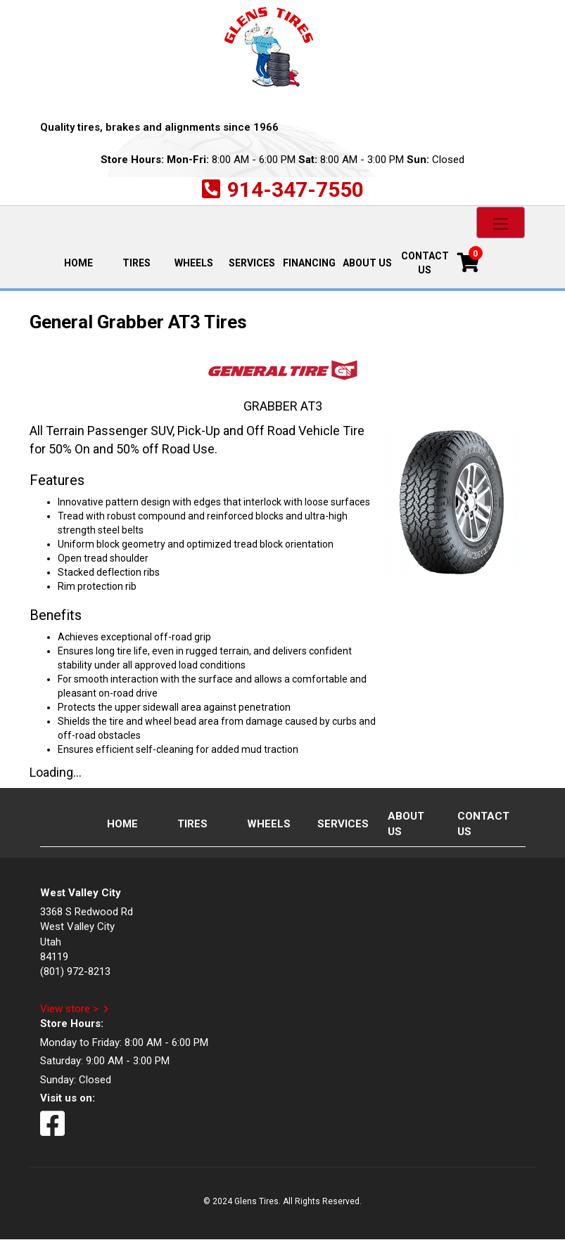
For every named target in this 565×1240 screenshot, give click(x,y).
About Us (367, 263)
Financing (309, 263)
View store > (69, 1008)
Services (252, 263)
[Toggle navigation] (500, 222)
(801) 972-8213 (75, 971)
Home (85, 261)
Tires (136, 263)
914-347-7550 (295, 189)
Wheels (193, 263)
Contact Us (425, 263)
